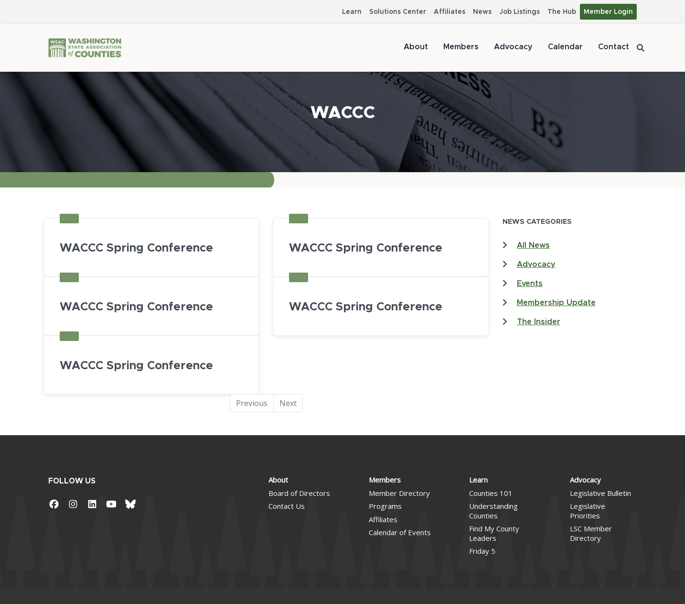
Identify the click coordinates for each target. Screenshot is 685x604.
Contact (613, 47)
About (416, 47)
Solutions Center (397, 12)
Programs (385, 506)
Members (461, 47)
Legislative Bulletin (600, 493)
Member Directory (399, 493)
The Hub (561, 12)
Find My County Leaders (494, 533)
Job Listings (519, 12)
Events (530, 283)
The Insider (538, 322)
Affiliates (449, 12)
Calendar (565, 47)
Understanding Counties (493, 510)
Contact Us (286, 506)
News (482, 12)
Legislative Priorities (587, 510)
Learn (352, 12)
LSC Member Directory (591, 533)
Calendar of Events (400, 532)
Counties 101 (491, 493)
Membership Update (556, 303)
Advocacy (513, 47)
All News (533, 245)
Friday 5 (482, 551)
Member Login (608, 12)
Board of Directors (299, 493)
